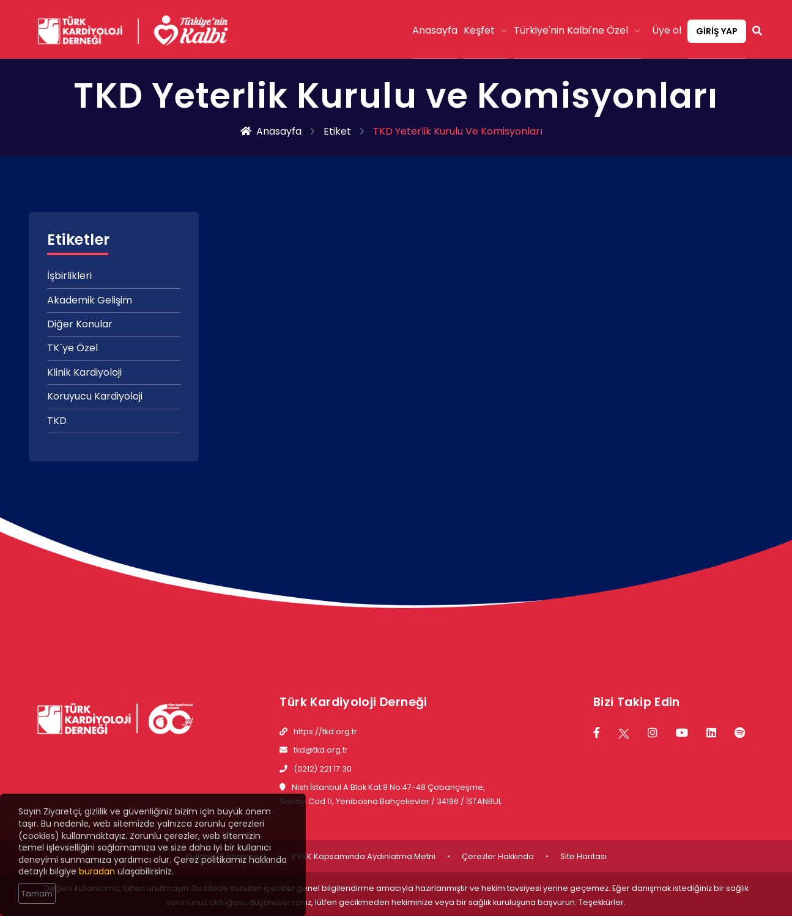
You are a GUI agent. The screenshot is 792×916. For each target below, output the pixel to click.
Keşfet (486, 30)
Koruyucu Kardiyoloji (94, 396)
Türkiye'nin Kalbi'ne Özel (577, 30)
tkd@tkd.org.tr (321, 750)
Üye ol (666, 30)
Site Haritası (583, 856)
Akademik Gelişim (89, 300)
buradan (97, 873)
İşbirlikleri (69, 276)
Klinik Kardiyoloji (84, 372)
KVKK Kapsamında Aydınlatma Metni (363, 856)
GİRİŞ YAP (717, 31)
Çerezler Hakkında (498, 856)
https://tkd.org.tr (325, 731)
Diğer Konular (80, 324)
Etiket (337, 131)
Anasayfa (434, 30)
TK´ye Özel (72, 348)
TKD (57, 421)
